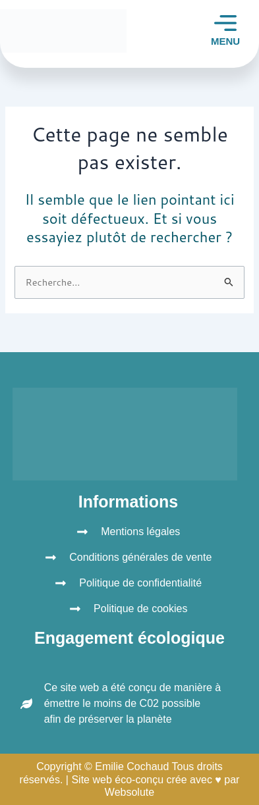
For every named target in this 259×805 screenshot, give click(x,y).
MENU (225, 41)
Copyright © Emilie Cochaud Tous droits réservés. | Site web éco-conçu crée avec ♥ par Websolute (130, 779)
